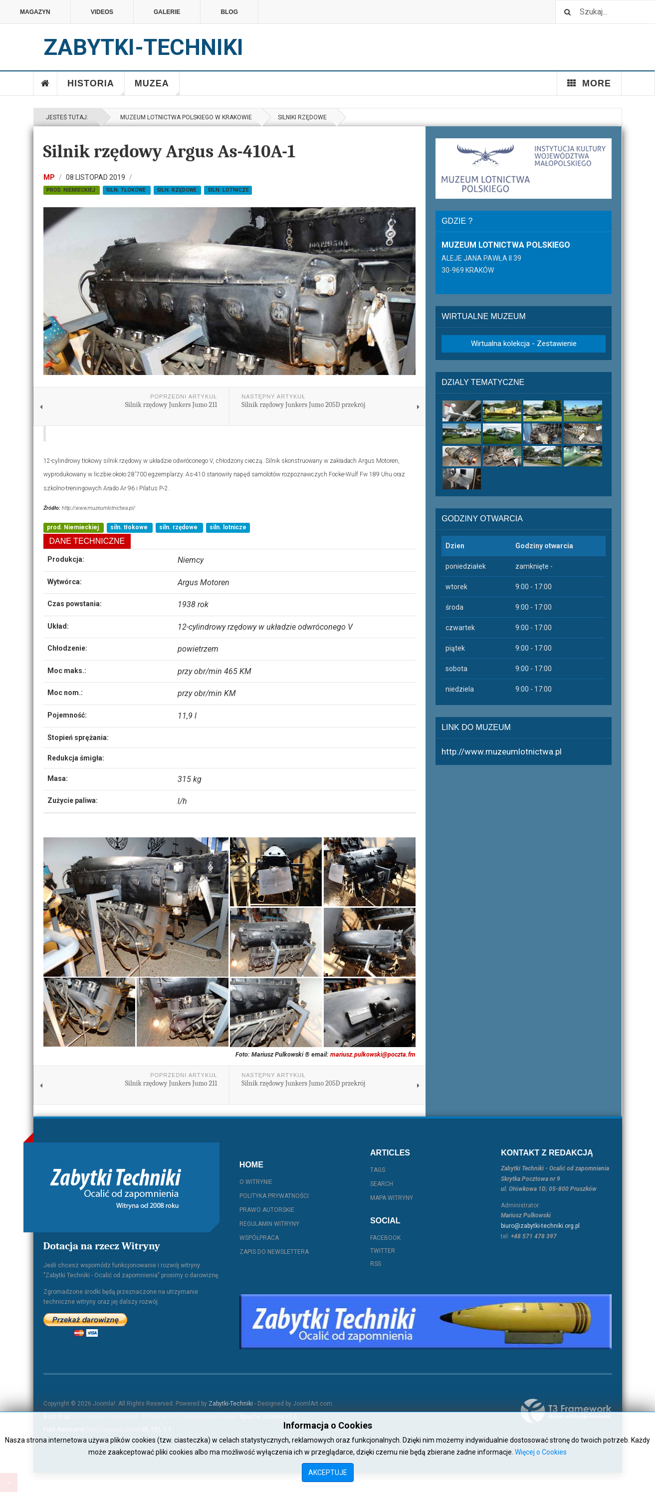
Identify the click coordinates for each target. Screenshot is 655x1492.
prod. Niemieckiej (71, 190)
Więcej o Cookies (541, 1452)
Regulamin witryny (269, 1223)
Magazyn (35, 11)
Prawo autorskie (266, 1209)
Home (45, 83)
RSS (375, 1263)
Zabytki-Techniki (231, 1403)
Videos (102, 11)
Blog (229, 11)
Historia (96, 86)
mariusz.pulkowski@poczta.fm (373, 1054)
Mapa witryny (391, 1197)
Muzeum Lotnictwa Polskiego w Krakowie (184, 117)
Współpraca (259, 1237)
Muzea (157, 86)
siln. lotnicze (228, 190)
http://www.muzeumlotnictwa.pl (501, 751)
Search (381, 1183)
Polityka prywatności (274, 1195)
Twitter (382, 1250)
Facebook (385, 1237)
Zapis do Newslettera (274, 1251)
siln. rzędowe (177, 190)
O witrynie (255, 1181)
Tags (377, 1169)
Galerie (167, 11)
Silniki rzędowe (302, 117)
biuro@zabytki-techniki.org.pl (540, 1225)
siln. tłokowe (126, 190)
